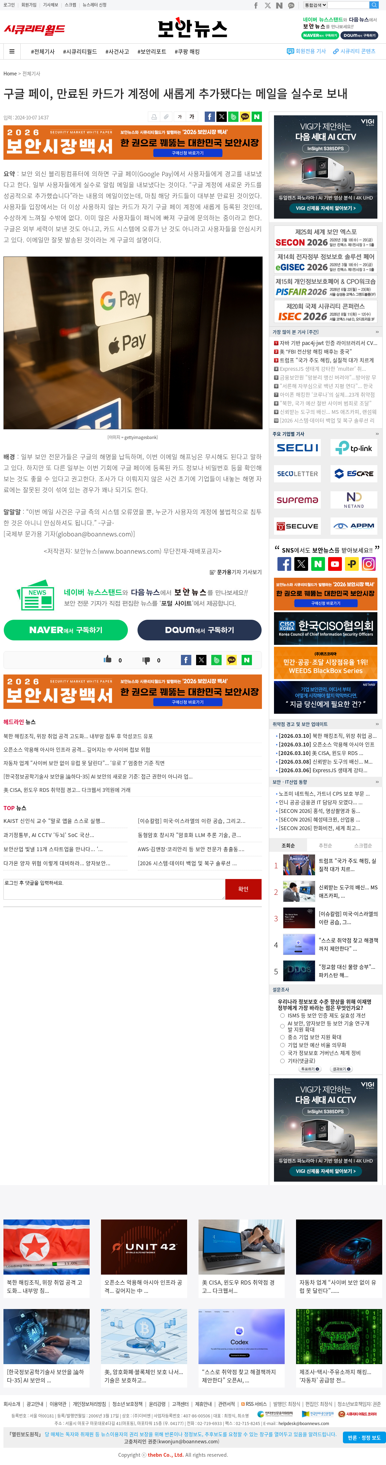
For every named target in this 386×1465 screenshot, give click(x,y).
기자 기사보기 (236, 572)
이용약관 (58, 1403)
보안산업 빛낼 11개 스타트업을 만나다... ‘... (53, 849)
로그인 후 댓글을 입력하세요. (114, 889)
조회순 (288, 845)
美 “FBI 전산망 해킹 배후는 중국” (316, 351)
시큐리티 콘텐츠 (358, 51)
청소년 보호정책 (127, 1403)
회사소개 (11, 1403)
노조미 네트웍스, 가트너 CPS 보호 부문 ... (324, 793)
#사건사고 (117, 51)
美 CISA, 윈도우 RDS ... (320, 753)
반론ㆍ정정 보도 (364, 1437)
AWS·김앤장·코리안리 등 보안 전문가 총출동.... (191, 849)
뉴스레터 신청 (94, 5)
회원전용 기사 (311, 51)
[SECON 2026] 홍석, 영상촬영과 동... (319, 811)
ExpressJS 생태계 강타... (323, 770)
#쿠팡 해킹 (187, 51)
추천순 (325, 845)
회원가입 (29, 5)
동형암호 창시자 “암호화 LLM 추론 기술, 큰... (189, 835)
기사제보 (50, 5)
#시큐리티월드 (80, 51)
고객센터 (180, 1403)
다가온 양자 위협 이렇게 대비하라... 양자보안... (57, 863)
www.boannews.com (130, 551)
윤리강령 (157, 1403)
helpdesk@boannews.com (303, 1423)
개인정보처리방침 (89, 1403)
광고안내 (35, 1403)
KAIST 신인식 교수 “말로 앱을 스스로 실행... (54, 821)
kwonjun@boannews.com (188, 1441)
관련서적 (226, 1403)
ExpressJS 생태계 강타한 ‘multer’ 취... (323, 369)
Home (10, 73)
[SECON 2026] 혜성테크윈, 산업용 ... (319, 819)
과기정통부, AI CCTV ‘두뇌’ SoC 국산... (48, 835)
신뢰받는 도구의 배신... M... (326, 761)
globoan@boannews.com (94, 533)
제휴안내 (203, 1403)
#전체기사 (43, 51)
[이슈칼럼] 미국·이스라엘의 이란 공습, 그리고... (192, 821)
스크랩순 (363, 845)
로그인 (9, 5)
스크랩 (70, 5)
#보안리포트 (152, 51)
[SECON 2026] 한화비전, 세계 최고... (319, 828)
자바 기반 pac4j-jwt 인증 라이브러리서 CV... (328, 343)
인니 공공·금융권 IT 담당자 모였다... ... (321, 802)
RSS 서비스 (256, 1403)
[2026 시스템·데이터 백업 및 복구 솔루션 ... (187, 863)
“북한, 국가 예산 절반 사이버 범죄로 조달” (326, 403)
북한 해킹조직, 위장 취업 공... (328, 736)
